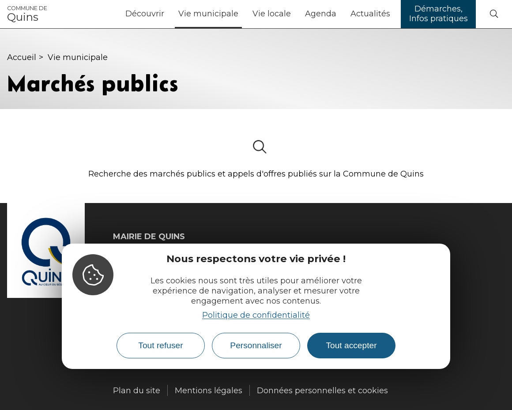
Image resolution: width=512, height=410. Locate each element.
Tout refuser (160, 345)
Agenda (320, 14)
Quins (27, 14)
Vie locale (271, 14)
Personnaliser (256, 345)
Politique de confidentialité (256, 315)
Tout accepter (351, 345)
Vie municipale (208, 14)
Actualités (370, 14)
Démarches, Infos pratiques (438, 13)
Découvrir (144, 14)
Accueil (21, 57)
